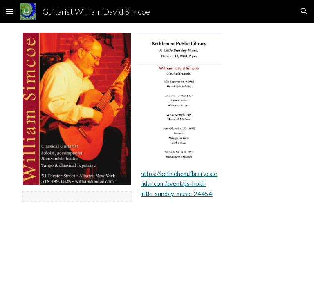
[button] (10, 11)
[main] (179, 184)
